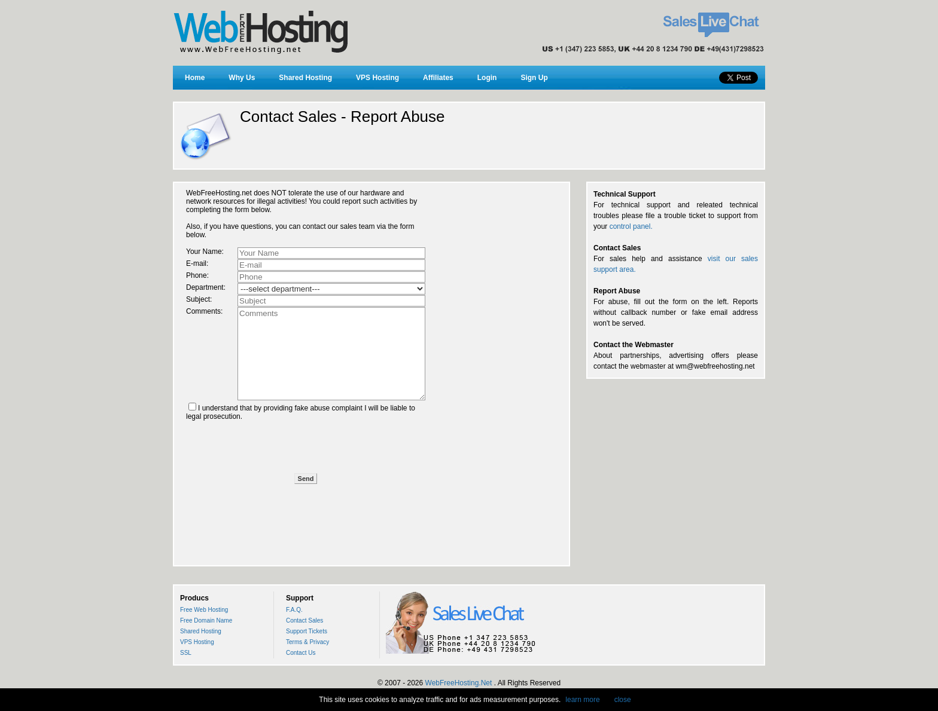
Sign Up (533, 77)
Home (195, 77)
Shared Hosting (305, 77)
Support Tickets (306, 631)
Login (487, 77)
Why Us (242, 77)
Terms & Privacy (307, 642)
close (622, 699)
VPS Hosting (377, 77)
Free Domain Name (206, 620)
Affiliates (438, 77)
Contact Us (300, 652)
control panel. (631, 226)
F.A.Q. (294, 609)
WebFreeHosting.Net (458, 683)
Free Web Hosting (204, 609)
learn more (582, 699)
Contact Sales (304, 620)
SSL (185, 652)
